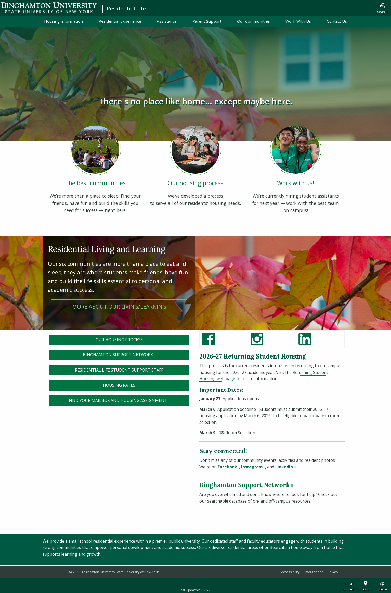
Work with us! (295, 183)
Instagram (253, 467)
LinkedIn (285, 467)
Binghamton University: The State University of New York (49, 8)
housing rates (119, 385)
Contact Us (337, 21)
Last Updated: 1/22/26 (195, 590)
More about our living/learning (119, 306)
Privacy (333, 572)
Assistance (167, 21)
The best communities (95, 183)
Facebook (228, 467)
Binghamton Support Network (136, 354)
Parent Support (206, 21)
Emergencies (313, 572)
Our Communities (253, 21)
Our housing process (195, 183)
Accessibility (290, 572)
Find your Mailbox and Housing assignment (129, 400)
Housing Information (63, 21)
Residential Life (126, 8)
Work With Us (298, 21)
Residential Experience (120, 21)
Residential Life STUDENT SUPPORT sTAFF (119, 370)
